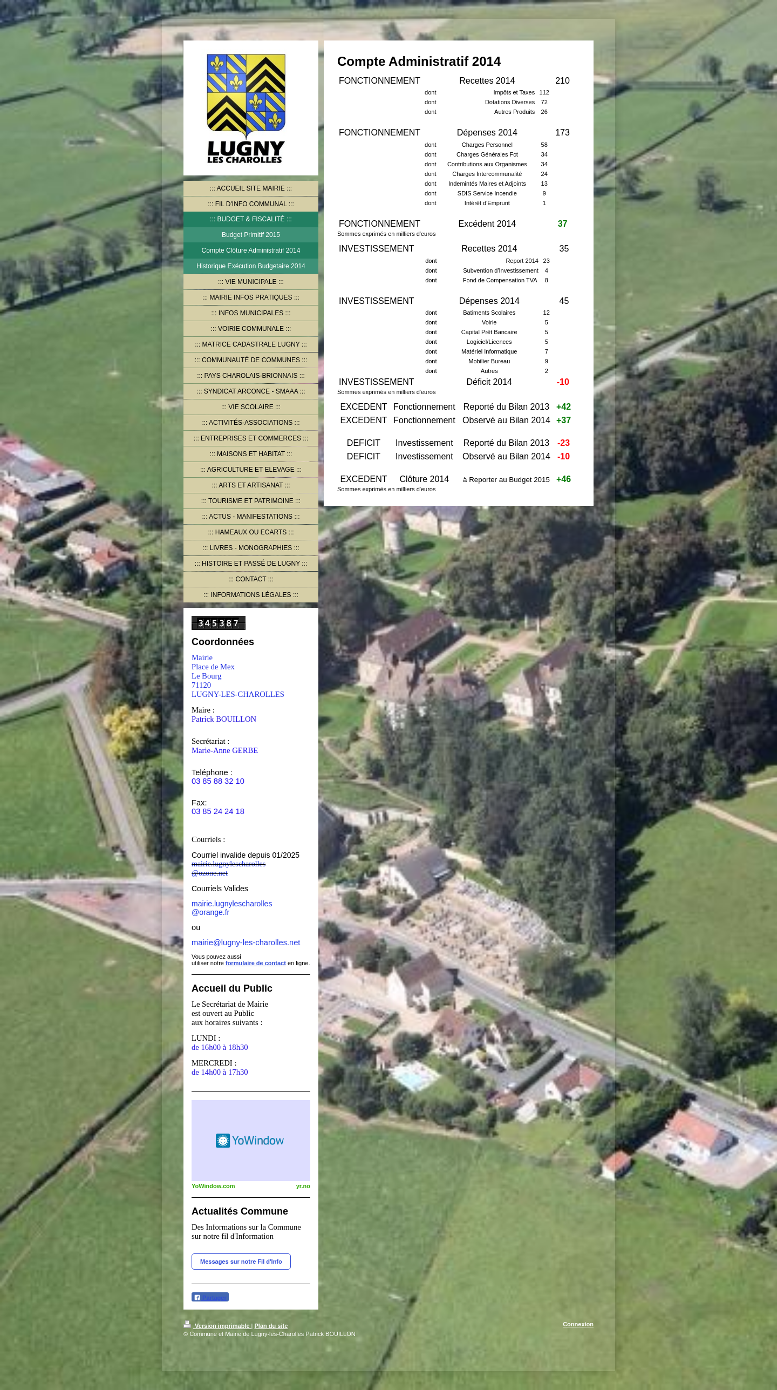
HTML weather (251, 1140)
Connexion (578, 1324)
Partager (210, 1297)
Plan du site (271, 1326)
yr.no (303, 1186)
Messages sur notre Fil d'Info (241, 1261)
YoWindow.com (213, 1186)
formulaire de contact (256, 963)
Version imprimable (217, 1326)
